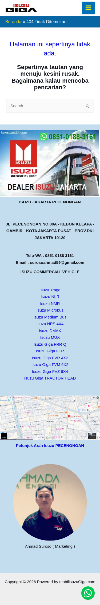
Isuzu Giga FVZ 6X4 (50, 371)
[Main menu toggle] (88, 8)
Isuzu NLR (50, 296)
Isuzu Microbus (50, 310)
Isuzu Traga (49, 290)
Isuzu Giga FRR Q (50, 344)
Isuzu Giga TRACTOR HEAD (50, 378)
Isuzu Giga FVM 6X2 (49, 364)
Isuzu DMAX (50, 330)
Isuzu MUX (50, 337)
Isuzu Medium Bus (50, 317)
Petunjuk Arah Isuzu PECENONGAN (50, 445)
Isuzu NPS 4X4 (50, 323)
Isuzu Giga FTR (50, 351)
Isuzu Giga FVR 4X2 (50, 358)
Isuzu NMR (50, 303)
